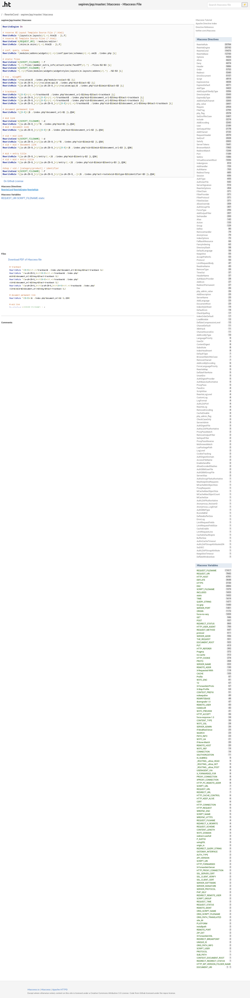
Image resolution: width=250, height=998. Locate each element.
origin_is (214, 845)
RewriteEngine (20, 189)
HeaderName (214, 275)
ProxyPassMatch (214, 431)
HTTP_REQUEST (214, 807)
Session (214, 175)
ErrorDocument (214, 75)
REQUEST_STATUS (214, 904)
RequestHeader (214, 135)
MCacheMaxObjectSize (214, 491)
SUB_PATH (214, 954)
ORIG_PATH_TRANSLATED (214, 917)
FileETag (214, 110)
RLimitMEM (214, 513)
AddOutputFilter (214, 213)
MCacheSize (214, 497)
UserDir (214, 341)
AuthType (214, 178)
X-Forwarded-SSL (214, 935)
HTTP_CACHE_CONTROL (214, 795)
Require (214, 107)
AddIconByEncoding (214, 363)
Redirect (214, 72)
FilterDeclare (214, 200)
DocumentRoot (214, 303)
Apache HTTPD (60, 989)
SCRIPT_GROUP (214, 898)
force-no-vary (214, 614)
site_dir (214, 920)
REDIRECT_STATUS (214, 623)
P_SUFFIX (214, 839)
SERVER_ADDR (214, 636)
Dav (214, 288)
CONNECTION (214, 751)
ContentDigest (214, 344)
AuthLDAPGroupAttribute (214, 550)
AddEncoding (214, 122)
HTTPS (214, 583)
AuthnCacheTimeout (214, 541)
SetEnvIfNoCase (214, 116)
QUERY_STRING (214, 601)
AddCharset (214, 131)
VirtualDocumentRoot (214, 160)
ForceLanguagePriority (214, 366)
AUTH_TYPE (214, 854)
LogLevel (214, 450)
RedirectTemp (214, 172)
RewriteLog (214, 406)
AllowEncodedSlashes (214, 466)
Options (214, 57)
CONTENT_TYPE (214, 720)
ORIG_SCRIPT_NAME (214, 910)
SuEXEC (214, 547)
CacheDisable (214, 413)
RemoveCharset (214, 360)
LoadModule (214, 319)
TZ (214, 682)
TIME (214, 598)
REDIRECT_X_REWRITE (214, 823)
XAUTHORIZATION (214, 754)
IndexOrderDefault (214, 316)
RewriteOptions (214, 188)
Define (214, 228)
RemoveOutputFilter (214, 434)
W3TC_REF (214, 748)
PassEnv (214, 388)
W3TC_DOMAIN (214, 832)
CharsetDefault (214, 325)
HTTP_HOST (214, 576)
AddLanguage (214, 300)
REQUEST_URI (8, 198)
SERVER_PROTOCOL (214, 889)
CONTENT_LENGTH (214, 829)
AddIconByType (214, 335)
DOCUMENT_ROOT (214, 642)
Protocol (214, 260)
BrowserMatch (214, 147)
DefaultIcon (214, 310)
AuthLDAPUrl (214, 403)
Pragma (214, 651)
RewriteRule (32, 189)
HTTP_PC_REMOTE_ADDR (214, 782)
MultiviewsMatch (214, 444)
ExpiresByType (214, 97)
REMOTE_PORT (214, 929)
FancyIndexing (214, 244)
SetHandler (214, 216)
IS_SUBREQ (214, 757)
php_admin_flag (214, 416)
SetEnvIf (214, 138)
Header (214, 66)
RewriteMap (214, 369)
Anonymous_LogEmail (214, 506)
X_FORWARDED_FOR (214, 773)
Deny (214, 63)
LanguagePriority (214, 338)
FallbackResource (214, 241)
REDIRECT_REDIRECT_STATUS (214, 960)
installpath (214, 926)
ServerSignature (214, 185)
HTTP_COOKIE (214, 657)
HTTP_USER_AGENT (214, 626)
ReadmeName (214, 266)
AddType (214, 88)
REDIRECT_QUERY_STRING (214, 848)
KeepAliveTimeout (214, 553)
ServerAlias (214, 475)
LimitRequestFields (214, 522)
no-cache (214, 654)
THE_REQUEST (214, 639)
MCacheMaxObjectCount (214, 494)
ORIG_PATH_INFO (214, 945)
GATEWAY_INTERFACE (214, 851)
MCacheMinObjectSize (214, 484)
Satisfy (214, 141)
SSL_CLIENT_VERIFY (214, 876)
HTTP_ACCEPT (214, 714)
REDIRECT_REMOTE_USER (214, 895)
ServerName (214, 297)
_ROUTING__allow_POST (214, 767)
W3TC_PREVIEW (214, 711)
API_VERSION (214, 857)
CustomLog (214, 397)
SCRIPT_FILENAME (27, 198)
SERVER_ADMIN (214, 726)
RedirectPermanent (214, 285)
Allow (214, 60)
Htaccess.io (33, 989)
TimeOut (214, 272)
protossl (214, 632)
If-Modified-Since (214, 729)
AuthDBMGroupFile (214, 472)
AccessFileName (214, 459)
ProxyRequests (214, 488)
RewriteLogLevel (214, 394)
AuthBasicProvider (214, 278)
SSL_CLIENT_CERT (214, 879)
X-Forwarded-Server (214, 867)
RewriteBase (214, 53)
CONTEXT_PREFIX (214, 692)
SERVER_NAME (214, 664)
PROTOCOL (214, 951)
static (42, 198)
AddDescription (214, 294)
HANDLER (214, 707)
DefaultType (214, 353)
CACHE (214, 673)
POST (214, 620)
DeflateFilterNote (214, 372)
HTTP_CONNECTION (214, 804)
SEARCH (214, 732)
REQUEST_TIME (214, 901)
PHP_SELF (214, 892)
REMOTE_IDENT (214, 907)
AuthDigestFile (214, 425)
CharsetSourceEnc (214, 331)
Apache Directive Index (206, 23)
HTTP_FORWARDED (214, 864)
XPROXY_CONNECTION (214, 779)
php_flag (214, 113)
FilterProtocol (214, 197)
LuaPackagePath (214, 447)
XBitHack (214, 328)
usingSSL (214, 842)
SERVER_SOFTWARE (214, 882)
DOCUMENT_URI (213, 967)
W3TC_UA (214, 739)
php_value (214, 103)
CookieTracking (214, 453)
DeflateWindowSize (214, 556)
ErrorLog (214, 519)
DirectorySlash (214, 247)
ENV (214, 586)
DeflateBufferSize (214, 516)
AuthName (214, 169)
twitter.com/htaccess (205, 31)
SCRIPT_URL (214, 786)
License (19, 181)
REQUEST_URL (214, 789)
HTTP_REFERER (214, 648)
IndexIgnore (214, 163)
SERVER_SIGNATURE (214, 886)
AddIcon (214, 281)
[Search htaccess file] (224, 5)
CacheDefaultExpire (214, 534)
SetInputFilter (214, 438)
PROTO (214, 661)
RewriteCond (11, 14)
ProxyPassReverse (214, 441)
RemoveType (214, 269)
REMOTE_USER (214, 704)
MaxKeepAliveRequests (214, 481)
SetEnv (214, 156)
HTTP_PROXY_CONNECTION (214, 870)
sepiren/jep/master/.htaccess (37, 14)
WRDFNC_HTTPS (214, 817)
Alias (214, 219)
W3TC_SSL (214, 723)
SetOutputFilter (214, 128)
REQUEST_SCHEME (214, 826)
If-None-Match (214, 742)
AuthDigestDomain (214, 456)
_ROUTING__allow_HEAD (214, 761)
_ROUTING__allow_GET (214, 764)
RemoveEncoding (214, 410)
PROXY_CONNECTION (214, 776)
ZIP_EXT (214, 932)
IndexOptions (214, 238)
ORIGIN (214, 611)
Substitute (214, 347)
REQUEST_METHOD (214, 629)
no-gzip (214, 604)
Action (214, 222)
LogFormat (214, 400)
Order (214, 69)
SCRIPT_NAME (214, 814)
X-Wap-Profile (214, 689)
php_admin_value (214, 291)
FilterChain (214, 191)
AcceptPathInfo (214, 256)
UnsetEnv (214, 375)
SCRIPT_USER (214, 948)
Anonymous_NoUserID (214, 503)
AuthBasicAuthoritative (214, 381)
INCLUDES (214, 592)
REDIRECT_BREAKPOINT (214, 939)
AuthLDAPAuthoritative (214, 500)
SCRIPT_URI (214, 861)
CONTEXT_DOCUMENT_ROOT (214, 957)
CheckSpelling (214, 313)
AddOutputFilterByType (214, 91)
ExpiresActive (214, 82)
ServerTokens (214, 144)
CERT (214, 801)
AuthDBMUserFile (214, 469)
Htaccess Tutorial (204, 20)
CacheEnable (214, 528)
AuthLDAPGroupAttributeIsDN (214, 544)
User (214, 125)
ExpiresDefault (214, 85)
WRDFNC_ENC (214, 811)
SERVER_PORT (214, 608)
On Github (9, 181)
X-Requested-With (214, 670)
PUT (214, 645)
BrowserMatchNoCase (214, 356)
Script (214, 78)
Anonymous (214, 235)
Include (214, 119)
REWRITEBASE (214, 698)
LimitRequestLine (214, 531)
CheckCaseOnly (214, 419)
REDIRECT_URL (214, 792)
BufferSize (214, 538)
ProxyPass (214, 385)
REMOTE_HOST (214, 745)
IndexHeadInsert (214, 350)
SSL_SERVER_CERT (214, 873)
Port (214, 153)
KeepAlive (214, 253)
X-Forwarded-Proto (214, 686)
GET (214, 617)
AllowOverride (214, 203)
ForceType (214, 210)
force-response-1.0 (214, 717)
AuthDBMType (214, 509)
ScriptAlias (214, 391)
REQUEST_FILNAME (214, 820)
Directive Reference (205, 27)
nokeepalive (214, 695)
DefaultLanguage (214, 250)
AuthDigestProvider (214, 378)
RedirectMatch (214, 150)
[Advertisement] (97, 226)
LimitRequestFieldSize (214, 525)
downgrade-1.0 (214, 701)
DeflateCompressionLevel (214, 322)
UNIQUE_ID (214, 942)
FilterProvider (214, 194)
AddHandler (214, 166)
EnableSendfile (214, 463)
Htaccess (46, 989)
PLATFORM (214, 923)
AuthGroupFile (214, 206)
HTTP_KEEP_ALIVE (214, 798)
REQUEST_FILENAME (214, 570)
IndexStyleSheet (214, 306)
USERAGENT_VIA (214, 770)
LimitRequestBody (214, 263)
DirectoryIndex (214, 94)
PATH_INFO (214, 736)
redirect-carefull (214, 836)
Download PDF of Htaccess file (24, 259)
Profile (214, 676)
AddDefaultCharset (214, 100)
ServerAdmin (214, 422)
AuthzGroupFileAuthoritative (214, 478)
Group (214, 225)
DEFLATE (214, 579)
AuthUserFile (214, 181)
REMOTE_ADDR (214, 667)
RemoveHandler (214, 231)
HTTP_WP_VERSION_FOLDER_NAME (214, 964)
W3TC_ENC (214, 679)
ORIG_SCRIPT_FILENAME (214, 914)
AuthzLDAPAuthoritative (214, 428)
